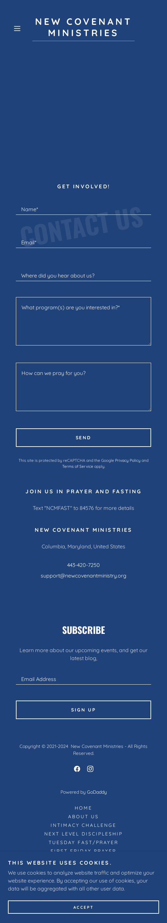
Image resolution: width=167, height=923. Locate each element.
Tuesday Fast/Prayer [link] (83, 842)
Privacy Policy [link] (128, 460)
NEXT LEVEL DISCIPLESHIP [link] (83, 834)
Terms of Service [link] (77, 466)
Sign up (83, 710)
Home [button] (83, 808)
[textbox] (83, 206)
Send (84, 438)
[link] (83, 28)
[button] (21, 28)
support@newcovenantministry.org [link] (83, 575)
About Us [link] (83, 817)
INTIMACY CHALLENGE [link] (84, 825)
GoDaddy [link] (97, 792)
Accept (83, 907)
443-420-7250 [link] (83, 565)
